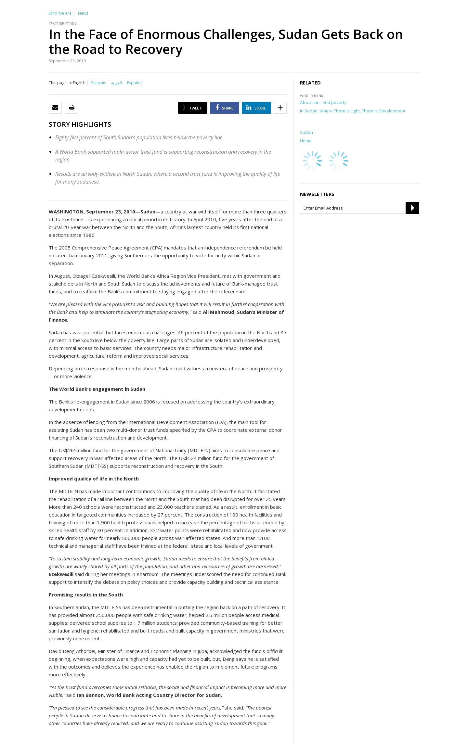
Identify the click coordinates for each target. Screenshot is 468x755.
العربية (116, 82)
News (83, 13)
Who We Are (60, 13)
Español (134, 82)
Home (306, 141)
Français (98, 82)
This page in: (60, 82)
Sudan (306, 132)
